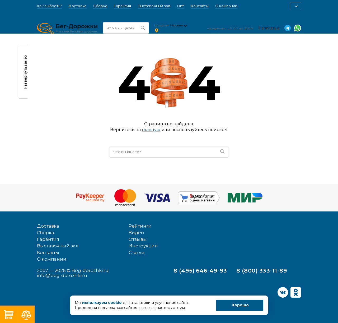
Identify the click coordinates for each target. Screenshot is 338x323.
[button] (295, 6)
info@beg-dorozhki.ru (62, 275)
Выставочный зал (154, 6)
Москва (176, 25)
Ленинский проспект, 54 (181, 30)
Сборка (100, 6)
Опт (180, 6)
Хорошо (240, 305)
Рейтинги (140, 226)
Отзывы (138, 239)
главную (151, 129)
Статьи (136, 252)
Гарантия (122, 6)
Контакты (200, 6)
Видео (136, 232)
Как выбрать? (49, 6)
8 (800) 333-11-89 (261, 270)
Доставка (77, 6)
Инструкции (143, 245)
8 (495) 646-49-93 (200, 270)
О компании (226, 6)
